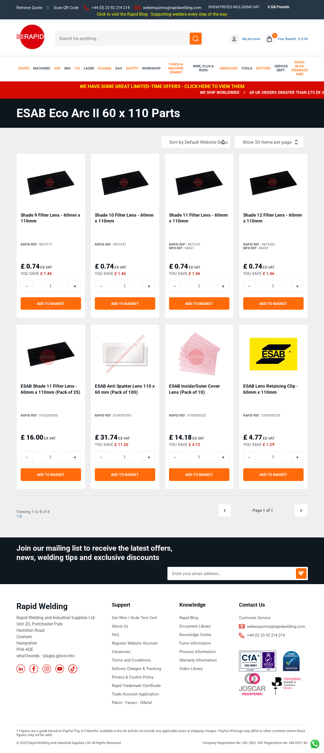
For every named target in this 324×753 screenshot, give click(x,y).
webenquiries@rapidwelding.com (172, 7)
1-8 (19, 516)
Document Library (195, 626)
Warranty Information (198, 660)
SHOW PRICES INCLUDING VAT (233, 7)
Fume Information (195, 643)
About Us (120, 626)
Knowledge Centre (195, 635)
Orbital (146, 703)
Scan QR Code (66, 7)
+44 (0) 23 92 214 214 (111, 7)
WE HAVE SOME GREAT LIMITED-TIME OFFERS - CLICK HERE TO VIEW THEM (162, 86)
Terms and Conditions (131, 660)
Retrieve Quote (29, 7)
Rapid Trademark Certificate (136, 686)
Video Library (191, 669)
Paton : (118, 703)
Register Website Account (135, 643)
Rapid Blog (188, 618)
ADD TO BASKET (51, 303)
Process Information (197, 652)
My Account (251, 39)
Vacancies (121, 652)
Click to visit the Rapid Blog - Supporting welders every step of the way (162, 14)
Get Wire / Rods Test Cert (134, 618)
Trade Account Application (135, 694)
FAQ (115, 635)
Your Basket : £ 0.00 (292, 39)
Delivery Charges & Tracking (136, 669)
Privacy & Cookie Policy (133, 677)
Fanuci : (132, 703)
